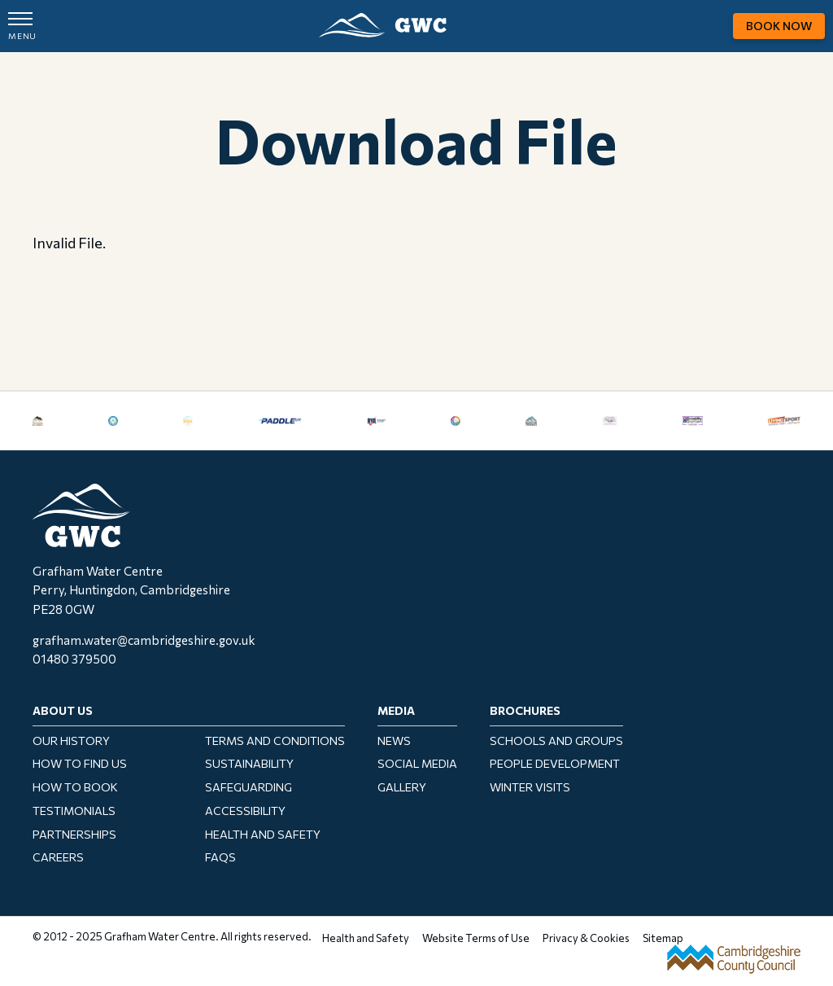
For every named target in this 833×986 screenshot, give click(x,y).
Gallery (401, 787)
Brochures (525, 710)
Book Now (779, 26)
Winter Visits (530, 787)
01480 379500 (74, 658)
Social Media (417, 763)
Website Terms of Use (476, 937)
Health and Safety (263, 834)
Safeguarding (248, 787)
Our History (71, 740)
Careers (58, 857)
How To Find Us (80, 763)
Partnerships (74, 834)
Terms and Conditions (275, 740)
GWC (383, 25)
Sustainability (249, 763)
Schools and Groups (556, 740)
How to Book (75, 787)
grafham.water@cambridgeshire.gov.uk (144, 640)
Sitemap (663, 937)
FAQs (220, 857)
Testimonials (74, 810)
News (394, 740)
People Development (555, 763)
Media (396, 710)
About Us (63, 710)
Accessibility (245, 810)
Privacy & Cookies (586, 937)
